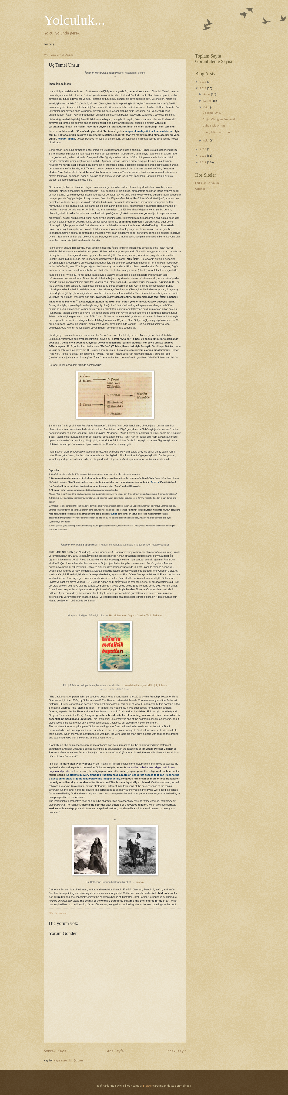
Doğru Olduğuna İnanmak (219, 119)
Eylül (206, 140)
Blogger (148, 1085)
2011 (203, 162)
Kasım (207, 100)
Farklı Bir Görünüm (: (208, 183)
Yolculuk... (74, 20)
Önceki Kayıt (175, 1051)
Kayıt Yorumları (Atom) (68, 1060)
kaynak (140, 882)
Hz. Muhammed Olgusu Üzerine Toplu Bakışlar (135, 615)
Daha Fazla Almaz (214, 125)
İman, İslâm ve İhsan (216, 132)
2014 (203, 88)
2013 (203, 149)
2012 (203, 155)
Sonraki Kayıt (55, 1051)
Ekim (206, 107)
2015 (203, 81)
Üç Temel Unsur (212, 112)
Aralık (207, 94)
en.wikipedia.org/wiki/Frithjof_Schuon (146, 685)
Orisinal (200, 188)
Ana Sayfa (115, 1051)
